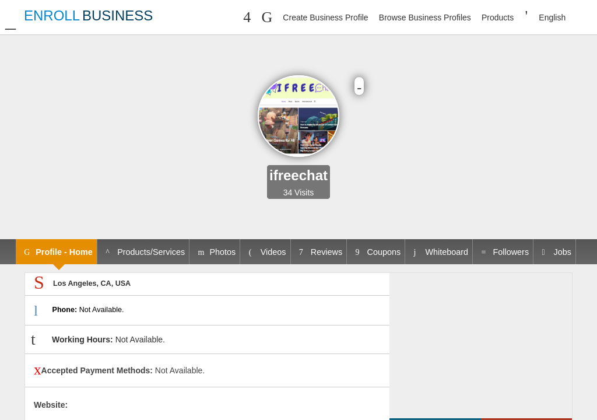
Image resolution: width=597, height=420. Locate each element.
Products (498, 17)
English (552, 17)
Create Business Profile (325, 17)
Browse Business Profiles (425, 17)
